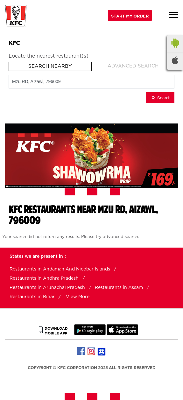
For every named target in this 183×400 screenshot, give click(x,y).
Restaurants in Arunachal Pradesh (47, 287)
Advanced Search (133, 66)
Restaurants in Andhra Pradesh (44, 278)
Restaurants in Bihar (32, 297)
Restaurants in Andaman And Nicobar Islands (60, 269)
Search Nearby (50, 66)
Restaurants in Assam (119, 287)
